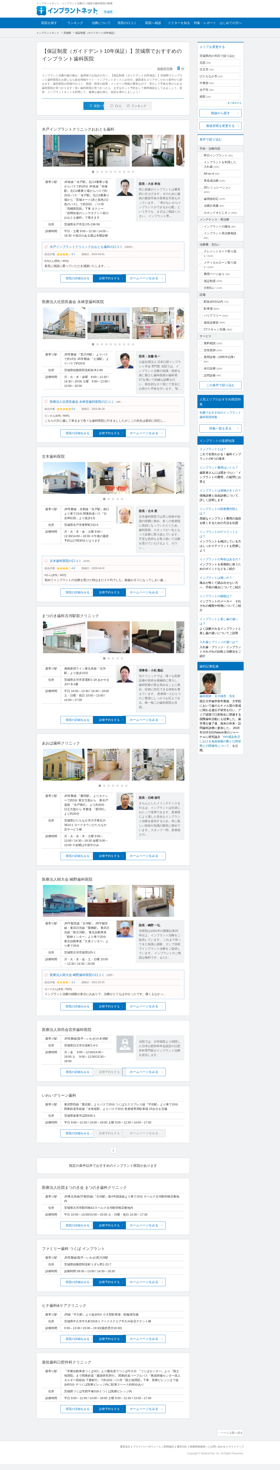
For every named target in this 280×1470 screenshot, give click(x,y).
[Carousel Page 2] (97, 172)
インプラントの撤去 (217, 226)
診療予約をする (113, 280)
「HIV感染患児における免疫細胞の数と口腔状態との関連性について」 (220, 741)
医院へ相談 (153, 23)
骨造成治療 (211, 180)
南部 (205, 96)
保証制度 (210, 281)
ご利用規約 (162, 1453)
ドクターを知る (179, 23)
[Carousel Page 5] (111, 172)
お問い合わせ (216, 1453)
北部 (205, 62)
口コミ (115, 106)
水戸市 (207, 89)
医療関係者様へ (195, 1453)
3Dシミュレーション (217, 187)
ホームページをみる (160, 280)
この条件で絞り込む (220, 385)
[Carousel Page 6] (115, 172)
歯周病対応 (211, 199)
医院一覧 (71, 106)
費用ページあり (214, 274)
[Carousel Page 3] (102, 172)
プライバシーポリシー (139, 1453)
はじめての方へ (231, 23)
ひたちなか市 (211, 76)
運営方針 (177, 1453)
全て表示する (234, 103)
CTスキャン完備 (215, 329)
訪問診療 (210, 375)
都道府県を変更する (220, 126)
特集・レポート (205, 23)
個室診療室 (211, 322)
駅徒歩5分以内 (213, 301)
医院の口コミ (127, 23)
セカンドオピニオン (217, 212)
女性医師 (210, 350)
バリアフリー (213, 315)
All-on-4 (209, 173)
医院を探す (49, 23)
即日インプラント (216, 155)
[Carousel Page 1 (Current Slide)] (93, 172)
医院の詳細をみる (65, 280)
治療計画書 (211, 205)
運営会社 (116, 1453)
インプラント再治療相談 (220, 233)
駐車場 (208, 308)
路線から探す (220, 113)
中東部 (207, 83)
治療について (101, 23)
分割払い (210, 287)
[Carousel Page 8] (124, 172)
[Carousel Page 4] (106, 172)
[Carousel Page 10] (133, 172)
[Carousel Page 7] (120, 172)
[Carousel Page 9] (128, 172)
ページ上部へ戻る (232, 1439)
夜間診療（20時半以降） (220, 357)
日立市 (207, 69)
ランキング (75, 23)
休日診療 (210, 368)
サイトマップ (235, 1453)
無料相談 (210, 343)
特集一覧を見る (220, 428)
